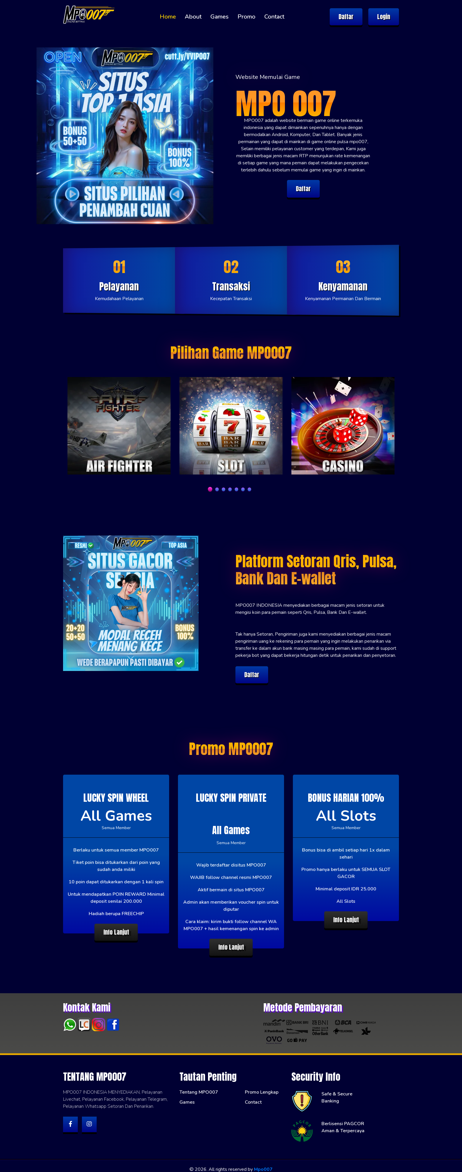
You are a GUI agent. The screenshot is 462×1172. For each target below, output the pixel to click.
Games (219, 17)
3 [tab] (223, 489)
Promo (246, 17)
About (193, 17)
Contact (274, 17)
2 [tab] (217, 489)
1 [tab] (210, 489)
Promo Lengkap (261, 1085)
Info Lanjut (116, 932)
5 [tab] (236, 489)
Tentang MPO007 (198, 1085)
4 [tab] (230, 489)
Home (168, 17)
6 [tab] (243, 489)
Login (383, 16)
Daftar (346, 16)
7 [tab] (249, 489)
